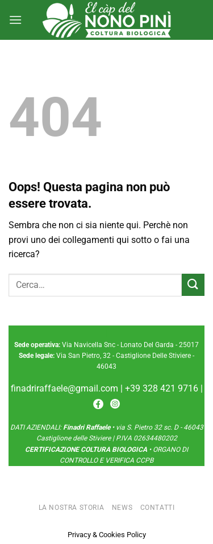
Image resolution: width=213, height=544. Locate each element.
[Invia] (193, 285)
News (122, 508)
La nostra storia (72, 508)
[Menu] (15, 20)
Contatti (157, 508)
